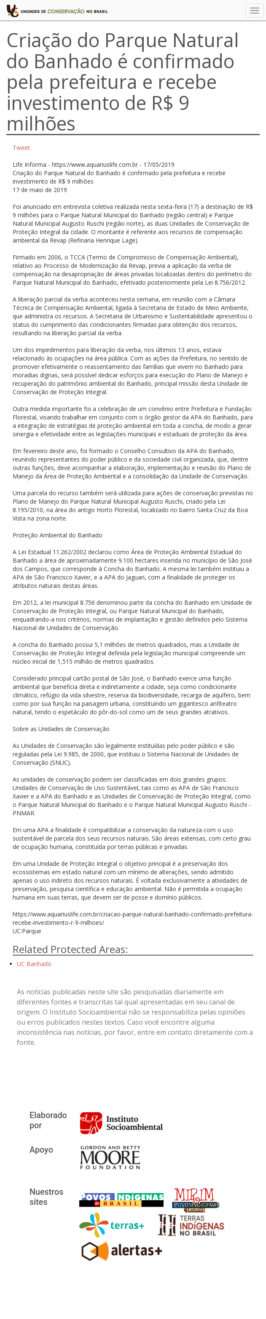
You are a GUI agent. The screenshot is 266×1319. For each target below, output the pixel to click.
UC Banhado (34, 964)
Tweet (21, 148)
